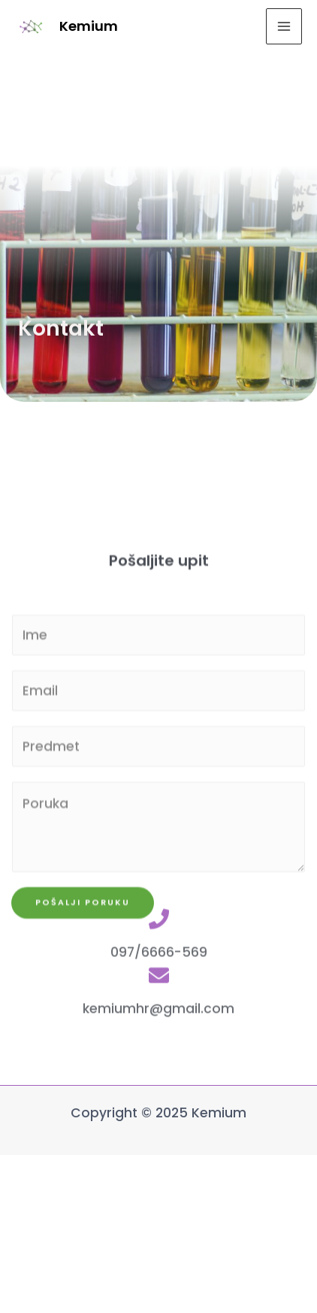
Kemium (88, 26)
